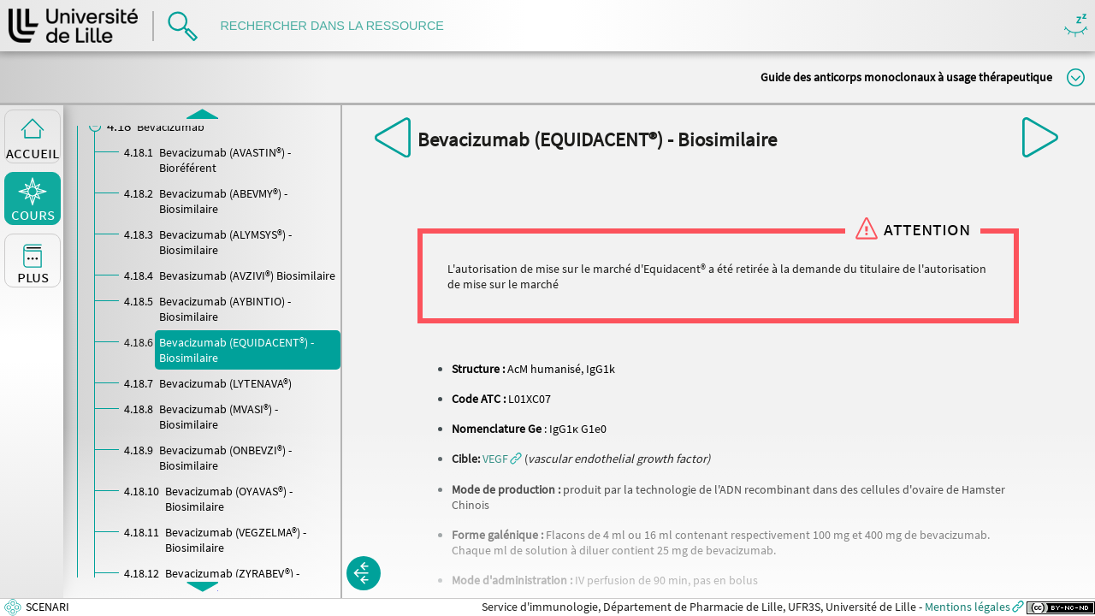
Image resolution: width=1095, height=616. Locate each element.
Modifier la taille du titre (1076, 77)
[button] (502, 458)
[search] (340, 26)
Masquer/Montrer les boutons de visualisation (1076, 26)
